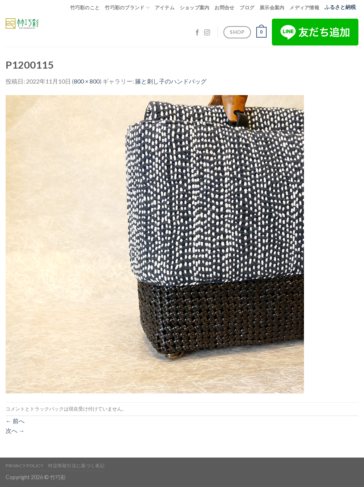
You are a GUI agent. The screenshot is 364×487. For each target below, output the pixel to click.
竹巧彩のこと (85, 7)
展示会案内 (272, 7)
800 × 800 (87, 81)
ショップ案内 (195, 7)
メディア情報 (304, 7)
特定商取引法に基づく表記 (76, 465)
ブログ (246, 7)
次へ (15, 430)
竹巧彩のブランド (127, 7)
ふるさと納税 (340, 7)
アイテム (165, 7)
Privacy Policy (25, 465)
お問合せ (224, 7)
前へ (15, 420)
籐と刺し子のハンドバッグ (171, 81)
